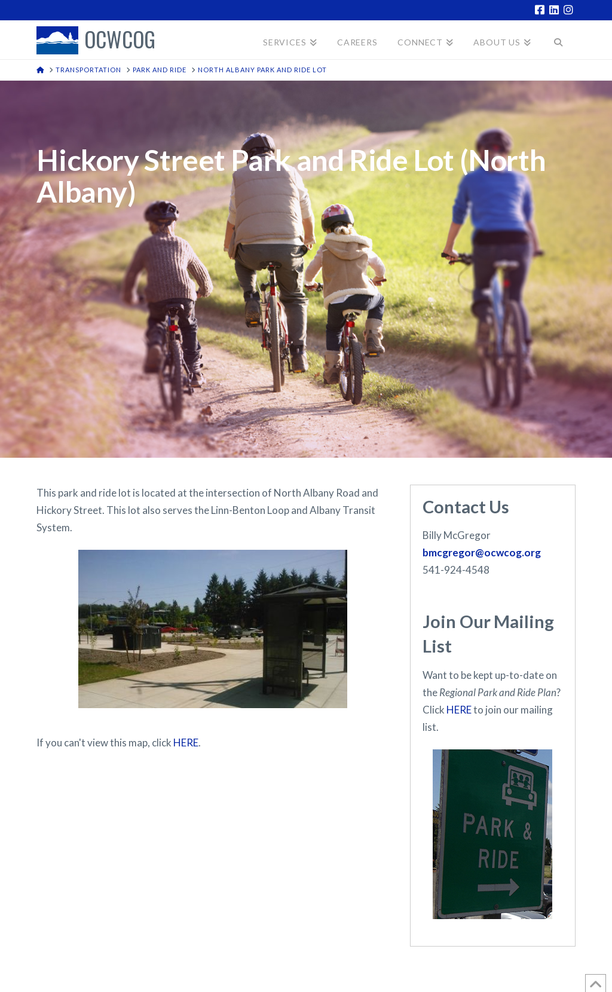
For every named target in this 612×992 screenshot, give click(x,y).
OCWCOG (119, 40)
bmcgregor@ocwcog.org (482, 552)
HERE (185, 742)
